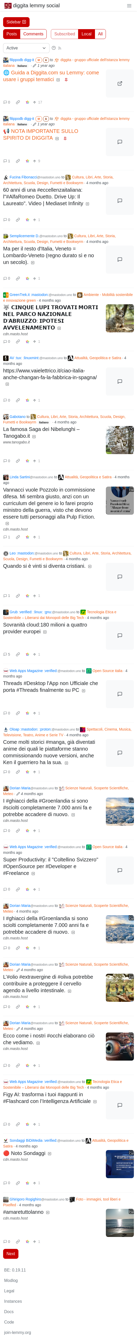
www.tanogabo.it (16, 442)
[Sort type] (26, 48)
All (100, 34)
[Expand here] (120, 318)
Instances (13, 1301)
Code (9, 1322)
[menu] (129, 5)
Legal (9, 1291)
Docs (8, 1311)
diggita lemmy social (32, 5)
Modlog (11, 1280)
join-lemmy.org (17, 1332)
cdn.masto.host (15, 334)
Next (10, 1253)
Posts (11, 34)
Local (86, 34)
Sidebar (16, 22)
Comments (33, 34)
